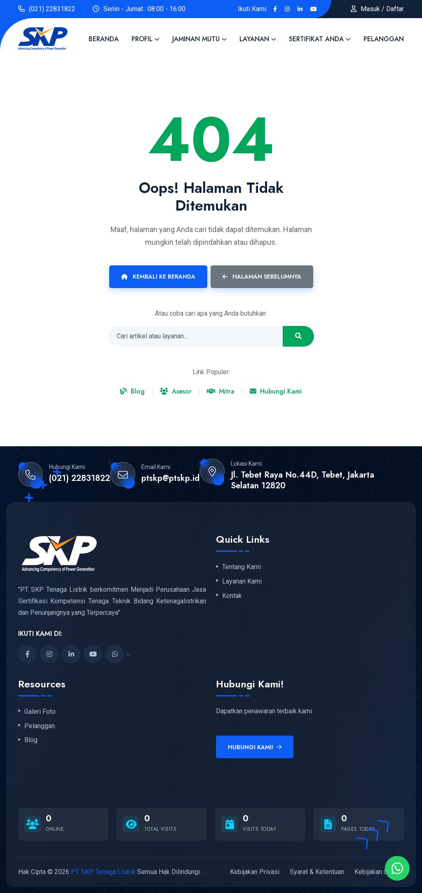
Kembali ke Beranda (158, 276)
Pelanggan (383, 39)
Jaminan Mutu (196, 39)
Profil (141, 39)
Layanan (254, 39)
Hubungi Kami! (254, 747)
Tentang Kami (241, 567)
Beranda (104, 39)
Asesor (176, 391)
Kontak (232, 596)
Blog (132, 391)
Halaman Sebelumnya (262, 276)
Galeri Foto (40, 711)
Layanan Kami (242, 581)
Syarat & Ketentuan (317, 872)
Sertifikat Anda (316, 39)
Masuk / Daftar (382, 9)
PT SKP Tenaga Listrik (103, 872)
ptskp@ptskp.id (170, 478)
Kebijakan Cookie (379, 872)
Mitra (220, 391)
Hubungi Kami (276, 391)
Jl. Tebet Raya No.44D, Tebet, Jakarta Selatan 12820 (302, 480)
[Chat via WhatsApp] (397, 868)
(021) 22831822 (52, 9)
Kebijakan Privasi (254, 872)
